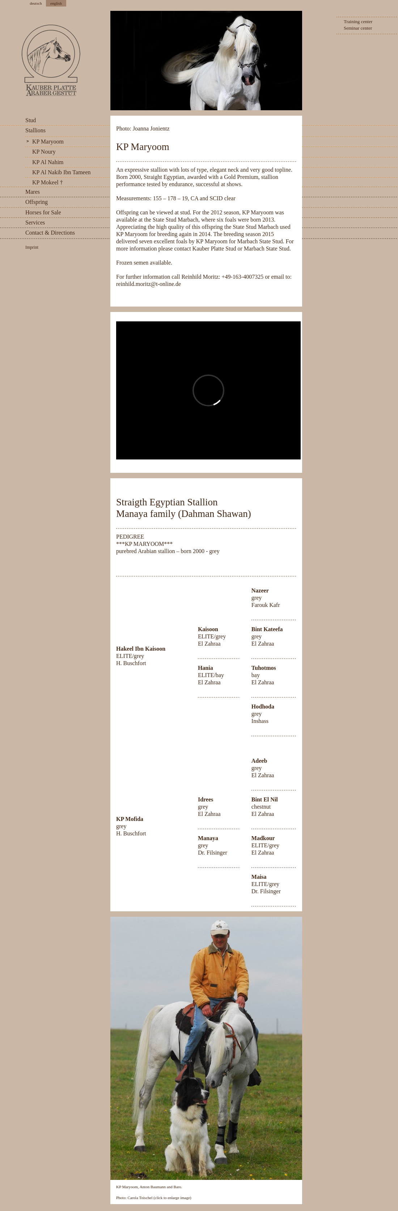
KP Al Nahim (48, 162)
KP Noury (44, 152)
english (56, 3)
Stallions (35, 130)
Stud (30, 120)
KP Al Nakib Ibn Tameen (61, 172)
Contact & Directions (50, 233)
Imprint (31, 247)
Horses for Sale (43, 212)
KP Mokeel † (47, 182)
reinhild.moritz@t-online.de (148, 284)
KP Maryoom (48, 141)
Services (35, 222)
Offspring (36, 202)
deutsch (36, 3)
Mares (32, 192)
